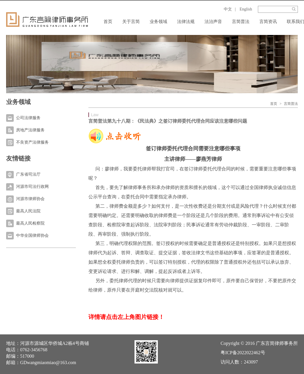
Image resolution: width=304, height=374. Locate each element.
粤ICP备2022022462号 (243, 352)
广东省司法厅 (28, 174)
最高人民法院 (28, 211)
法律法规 (186, 21)
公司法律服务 (28, 118)
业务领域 (158, 21)
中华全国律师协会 (32, 235)
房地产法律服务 (30, 130)
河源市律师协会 (30, 199)
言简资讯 (268, 21)
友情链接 (18, 158)
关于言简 (131, 21)
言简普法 (240, 21)
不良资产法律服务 (32, 142)
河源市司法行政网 (32, 186)
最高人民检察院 (30, 223)
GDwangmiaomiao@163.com (48, 362)
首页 (108, 21)
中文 (228, 9)
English (246, 9)
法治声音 (213, 21)
